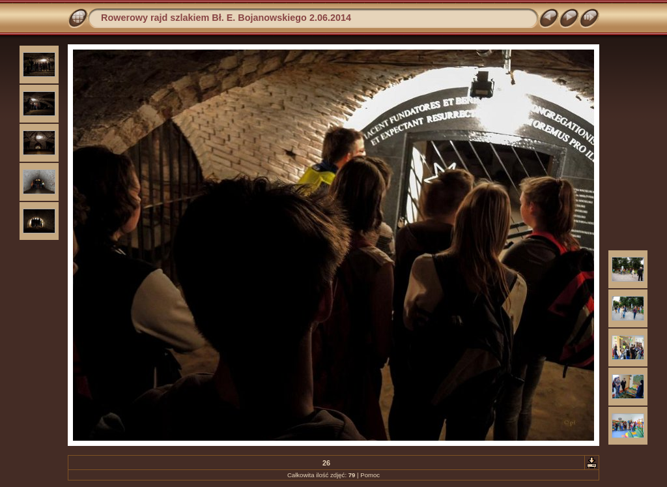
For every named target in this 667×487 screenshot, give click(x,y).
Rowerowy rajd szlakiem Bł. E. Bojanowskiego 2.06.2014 (226, 17)
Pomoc (370, 475)
